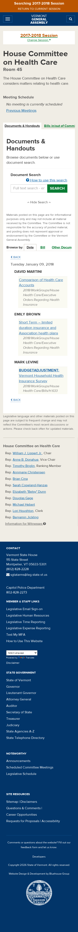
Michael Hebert (24, 505)
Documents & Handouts (22, 126)
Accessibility (51, 821)
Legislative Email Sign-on (24, 609)
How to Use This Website (24, 641)
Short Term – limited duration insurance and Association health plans (38, 327)
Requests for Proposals (22, 821)
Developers (39, 856)
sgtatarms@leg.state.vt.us (26, 575)
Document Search (39, 178)
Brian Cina (20, 479)
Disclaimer (13, 663)
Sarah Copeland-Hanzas (30, 485)
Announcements (18, 761)
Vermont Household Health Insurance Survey (41, 375)
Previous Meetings (21, 110)
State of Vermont (18, 680)
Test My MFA (15, 635)
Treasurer (13, 719)
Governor (13, 687)
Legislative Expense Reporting (28, 628)
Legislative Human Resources (27, 615)
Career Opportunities (21, 815)
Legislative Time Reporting (25, 622)
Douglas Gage (23, 498)
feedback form (29, 847)
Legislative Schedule (21, 774)
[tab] (22, 126)
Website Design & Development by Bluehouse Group (39, 873)
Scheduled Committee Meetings (29, 767)
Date (30, 247)
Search (57, 188)
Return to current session (39, 9)
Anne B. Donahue (25, 460)
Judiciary (12, 725)
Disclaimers (28, 802)
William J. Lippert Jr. (27, 453)
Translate (26, 657)
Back (16, 257)
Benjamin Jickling (25, 517)
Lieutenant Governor (21, 693)
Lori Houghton (23, 511)
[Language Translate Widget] (21, 652)
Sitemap (12, 802)
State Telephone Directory (25, 738)
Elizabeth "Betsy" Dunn (29, 492)
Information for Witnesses (25, 524)
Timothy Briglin (24, 466)
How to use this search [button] (46, 180)
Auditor (11, 706)
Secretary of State (19, 712)
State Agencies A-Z (20, 731)
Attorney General (18, 699)
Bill (42, 247)
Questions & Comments (23, 808)
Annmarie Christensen (29, 472)
